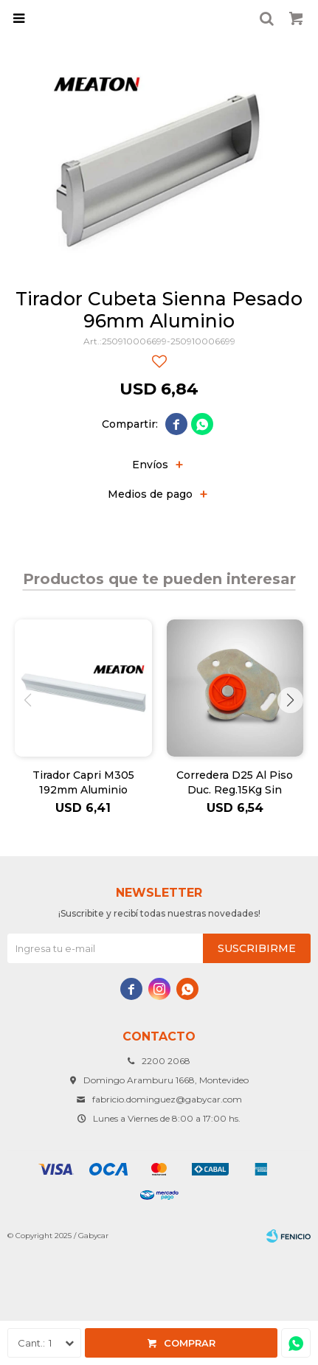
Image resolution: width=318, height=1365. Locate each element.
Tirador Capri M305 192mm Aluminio (83, 782)
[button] (290, 700)
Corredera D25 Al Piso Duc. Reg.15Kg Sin (234, 782)
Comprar (189, 1343)
